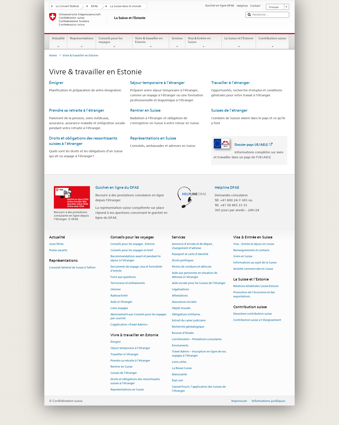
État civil (177, 380)
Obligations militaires (186, 314)
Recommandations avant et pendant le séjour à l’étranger (135, 258)
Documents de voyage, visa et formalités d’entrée (136, 268)
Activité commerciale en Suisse (253, 268)
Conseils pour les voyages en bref (131, 250)
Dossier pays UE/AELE (253, 145)
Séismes (115, 289)
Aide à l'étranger (121, 301)
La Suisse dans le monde (125, 6)
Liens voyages (119, 308)
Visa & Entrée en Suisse (203, 42)
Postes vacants (58, 250)
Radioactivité (119, 295)
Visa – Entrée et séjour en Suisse (253, 244)
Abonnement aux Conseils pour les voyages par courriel (138, 316)
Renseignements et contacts (251, 250)
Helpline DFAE (227, 187)
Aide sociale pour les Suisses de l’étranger (198, 283)
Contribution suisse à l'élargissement (257, 320)
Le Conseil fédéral (67, 6)
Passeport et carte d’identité (190, 254)
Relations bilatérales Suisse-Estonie (255, 286)
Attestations (180, 295)
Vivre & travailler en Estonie (151, 42)
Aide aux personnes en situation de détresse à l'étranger (194, 275)
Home (53, 55)
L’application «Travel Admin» (129, 324)
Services (177, 42)
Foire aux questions (123, 277)
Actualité (58, 42)
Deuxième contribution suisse (252, 313)
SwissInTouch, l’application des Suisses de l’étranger (199, 388)
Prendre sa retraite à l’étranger (76, 110)
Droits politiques (182, 260)
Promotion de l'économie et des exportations (254, 294)
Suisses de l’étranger (229, 110)
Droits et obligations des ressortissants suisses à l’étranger (135, 381)
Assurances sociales (184, 301)
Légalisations (180, 289)
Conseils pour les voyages (114, 42)
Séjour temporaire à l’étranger (157, 82)
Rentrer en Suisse (145, 110)
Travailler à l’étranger (230, 82)
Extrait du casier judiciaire (189, 320)
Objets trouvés (181, 308)
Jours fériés (56, 244)
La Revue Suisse (182, 368)
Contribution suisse (272, 42)
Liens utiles (179, 361)
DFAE (94, 6)
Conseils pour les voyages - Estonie (132, 244)
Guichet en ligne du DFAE (117, 187)
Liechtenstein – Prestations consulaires (197, 339)
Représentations (81, 42)
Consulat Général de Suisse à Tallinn (72, 267)
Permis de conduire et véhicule (191, 266)
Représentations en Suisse (153, 138)
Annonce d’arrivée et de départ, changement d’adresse (192, 246)
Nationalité (179, 374)
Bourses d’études (183, 333)
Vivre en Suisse (242, 256)
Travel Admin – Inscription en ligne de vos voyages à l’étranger (199, 353)
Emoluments (180, 345)
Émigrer (56, 82)
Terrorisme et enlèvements (127, 283)
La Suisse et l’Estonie (239, 42)
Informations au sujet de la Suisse (255, 262)
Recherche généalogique (188, 326)
